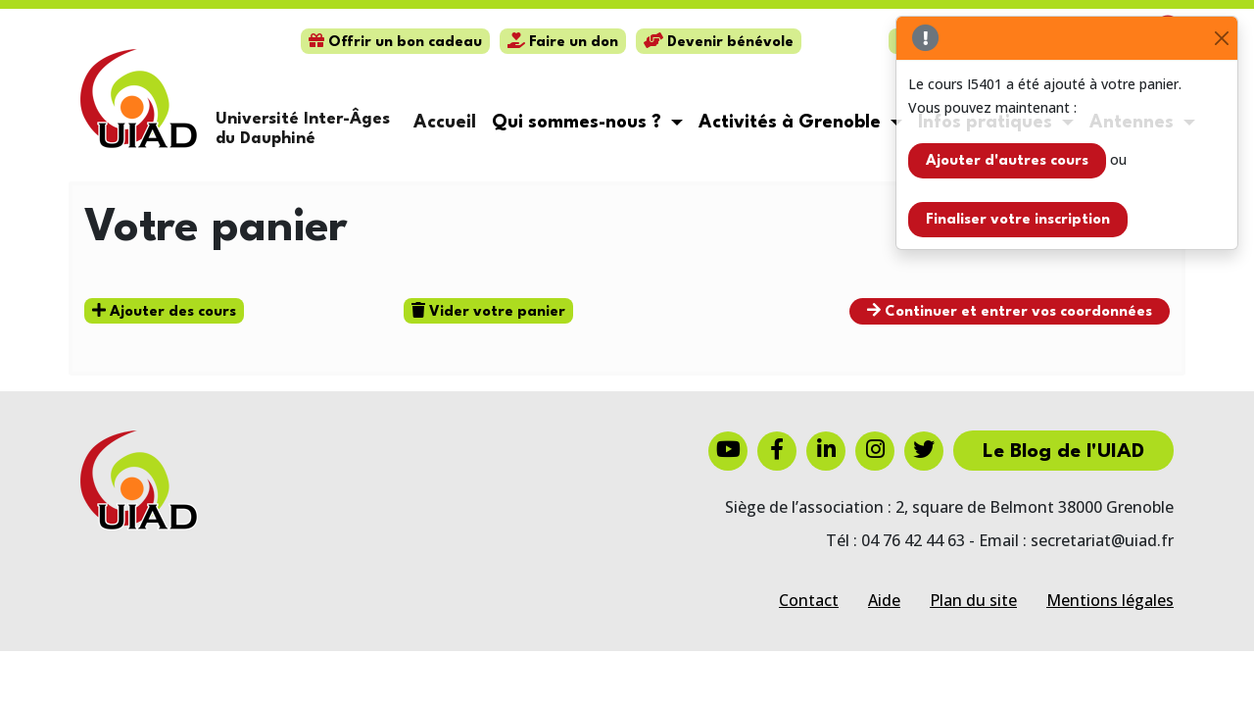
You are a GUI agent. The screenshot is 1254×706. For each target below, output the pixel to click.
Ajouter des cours (164, 311)
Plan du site (973, 600)
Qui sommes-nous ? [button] (579, 122)
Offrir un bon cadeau (395, 42)
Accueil (444, 122)
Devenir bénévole (719, 42)
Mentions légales (1110, 600)
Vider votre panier (488, 311)
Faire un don (562, 42)
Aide (884, 600)
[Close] (1221, 38)
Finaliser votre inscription (1018, 220)
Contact (809, 600)
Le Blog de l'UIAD (1063, 452)
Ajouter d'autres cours (1007, 161)
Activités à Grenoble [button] (792, 122)
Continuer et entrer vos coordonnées (1009, 311)
